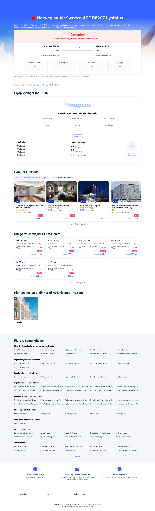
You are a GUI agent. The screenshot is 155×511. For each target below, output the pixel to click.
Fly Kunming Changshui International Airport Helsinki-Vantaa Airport (128, 400)
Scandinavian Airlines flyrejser (24, 433)
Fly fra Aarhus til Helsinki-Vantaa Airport (52, 404)
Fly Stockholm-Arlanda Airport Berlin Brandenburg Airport (77, 386)
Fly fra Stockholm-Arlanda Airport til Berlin (26, 390)
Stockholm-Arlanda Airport (50, 55)
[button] (136, 3)
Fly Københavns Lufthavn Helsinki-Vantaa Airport (77, 400)
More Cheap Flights (77, 283)
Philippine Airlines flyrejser (23, 437)
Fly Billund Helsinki (122, 377)
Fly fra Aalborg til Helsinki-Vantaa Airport (102, 404)
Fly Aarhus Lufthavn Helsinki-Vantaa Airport (52, 400)
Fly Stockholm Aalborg (21, 367)
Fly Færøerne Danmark (47, 354)
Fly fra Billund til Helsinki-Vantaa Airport (26, 404)
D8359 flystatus (121, 414)
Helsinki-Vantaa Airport (104, 55)
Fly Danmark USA (70, 354)
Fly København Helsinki (98, 377)
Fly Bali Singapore (20, 350)
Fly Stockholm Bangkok (47, 363)
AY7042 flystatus (19, 414)
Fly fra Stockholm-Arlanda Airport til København (52, 390)
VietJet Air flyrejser (71, 433)
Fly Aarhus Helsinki (71, 377)
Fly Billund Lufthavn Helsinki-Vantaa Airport (26, 400)
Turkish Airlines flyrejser (123, 437)
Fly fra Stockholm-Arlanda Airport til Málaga (102, 390)
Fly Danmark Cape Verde (98, 354)
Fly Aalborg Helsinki (46, 377)
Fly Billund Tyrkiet (96, 350)
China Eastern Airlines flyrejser (100, 433)
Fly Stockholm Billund (21, 363)
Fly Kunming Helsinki (21, 377)
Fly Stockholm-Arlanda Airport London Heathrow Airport (128, 386)
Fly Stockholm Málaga (123, 363)
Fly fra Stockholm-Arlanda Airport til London (128, 390)
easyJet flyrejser (45, 433)
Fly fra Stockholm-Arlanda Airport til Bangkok (77, 390)
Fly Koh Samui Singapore (48, 350)
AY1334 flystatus (70, 414)
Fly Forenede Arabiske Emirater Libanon (128, 354)
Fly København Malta (123, 350)
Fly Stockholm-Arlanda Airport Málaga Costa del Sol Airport (102, 386)
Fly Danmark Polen (20, 354)
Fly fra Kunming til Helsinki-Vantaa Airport (77, 404)
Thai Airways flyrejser (47, 437)
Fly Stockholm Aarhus (72, 363)
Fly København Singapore (73, 350)
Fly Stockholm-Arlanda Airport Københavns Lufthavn (26, 386)
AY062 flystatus (95, 414)
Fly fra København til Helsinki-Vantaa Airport (128, 404)
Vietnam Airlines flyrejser (73, 437)
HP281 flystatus (19, 423)
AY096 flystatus (45, 414)
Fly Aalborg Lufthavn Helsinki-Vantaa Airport (102, 400)
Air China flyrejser (121, 433)
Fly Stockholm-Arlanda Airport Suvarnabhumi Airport (52, 386)
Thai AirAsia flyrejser (97, 437)
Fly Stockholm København (99, 363)
